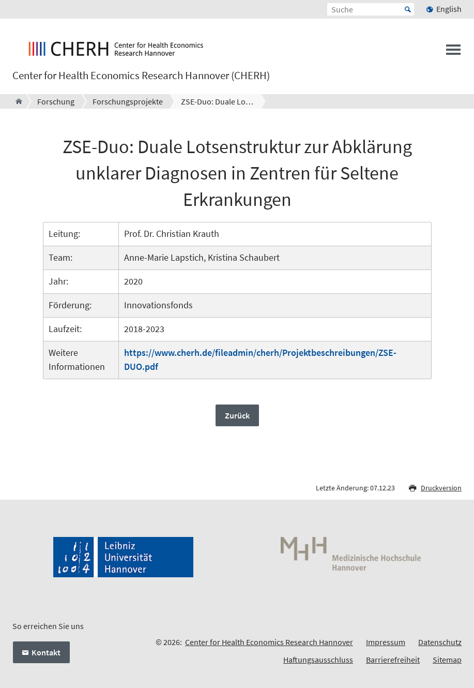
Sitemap (447, 659)
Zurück (237, 415)
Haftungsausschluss (318, 659)
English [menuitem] (449, 9)
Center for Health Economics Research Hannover (269, 642)
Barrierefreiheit (393, 659)
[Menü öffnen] (453, 52)
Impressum (385, 642)
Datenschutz (440, 642)
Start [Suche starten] (408, 9)
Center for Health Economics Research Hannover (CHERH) (141, 75)
